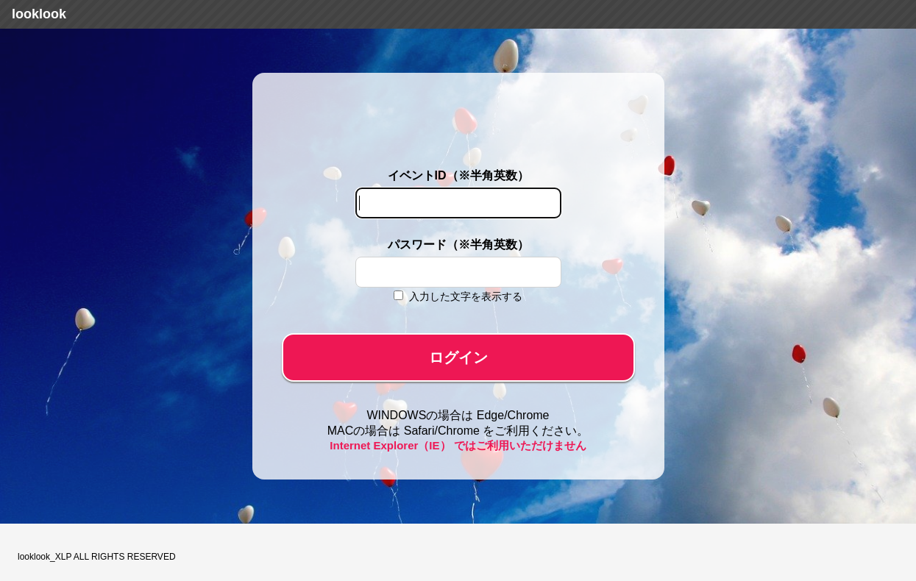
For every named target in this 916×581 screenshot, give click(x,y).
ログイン (458, 357)
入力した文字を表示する (465, 296)
